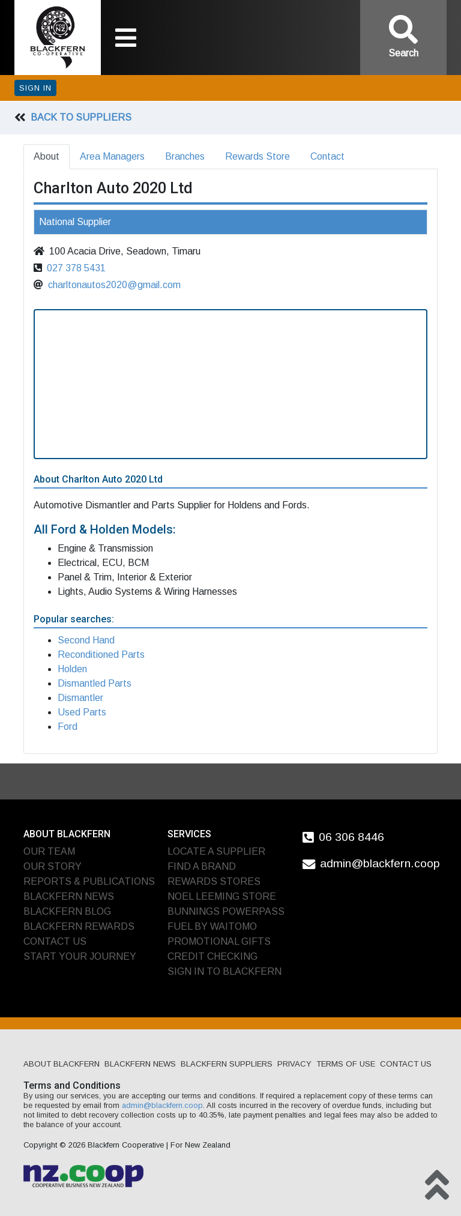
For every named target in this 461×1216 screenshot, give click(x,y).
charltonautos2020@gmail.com (114, 285)
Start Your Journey (79, 956)
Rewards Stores (214, 881)
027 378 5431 (76, 268)
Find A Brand (201, 866)
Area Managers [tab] (112, 156)
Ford (67, 726)
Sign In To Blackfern (224, 971)
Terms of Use (345, 1063)
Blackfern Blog (67, 911)
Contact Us (54, 941)
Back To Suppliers (81, 117)
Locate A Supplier (216, 851)
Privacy (294, 1063)
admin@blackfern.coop (380, 863)
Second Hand (86, 640)
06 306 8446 (351, 836)
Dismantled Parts (94, 683)
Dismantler (80, 698)
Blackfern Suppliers (227, 1063)
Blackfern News (68, 896)
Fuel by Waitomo (212, 926)
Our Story (52, 866)
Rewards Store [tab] (257, 156)
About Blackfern (61, 1063)
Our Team (49, 851)
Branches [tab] (185, 156)
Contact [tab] (327, 156)
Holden (72, 669)
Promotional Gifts (219, 941)
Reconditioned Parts (101, 654)
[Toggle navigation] (125, 37)
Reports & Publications (89, 881)
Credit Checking (212, 956)
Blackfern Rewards (78, 926)
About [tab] (46, 156)
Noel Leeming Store (221, 896)
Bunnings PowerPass (226, 911)
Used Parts (82, 712)
